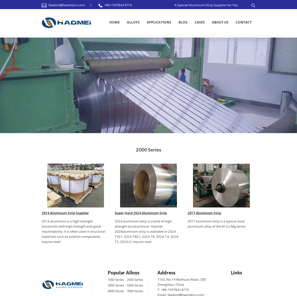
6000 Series (116, 291)
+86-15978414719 (118, 5)
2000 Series (135, 280)
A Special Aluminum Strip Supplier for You (206, 5)
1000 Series (116, 280)
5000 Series (135, 285)
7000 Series (135, 291)
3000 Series (116, 285)
